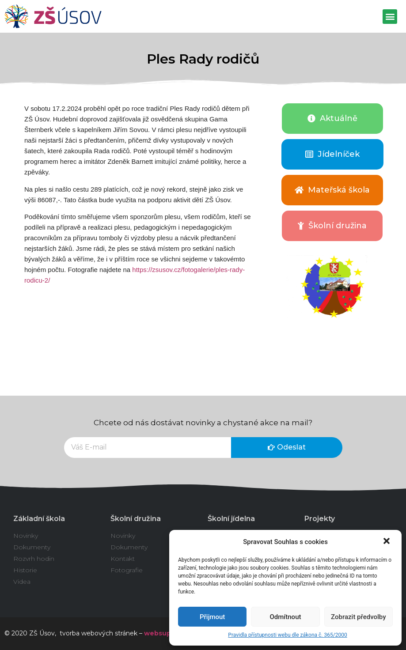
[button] (387, 542)
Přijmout (212, 617)
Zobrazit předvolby (358, 617)
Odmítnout (285, 617)
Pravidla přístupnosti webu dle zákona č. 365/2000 (287, 635)
